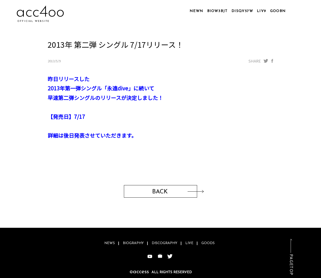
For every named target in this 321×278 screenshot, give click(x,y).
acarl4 (38, 12)
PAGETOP (291, 264)
